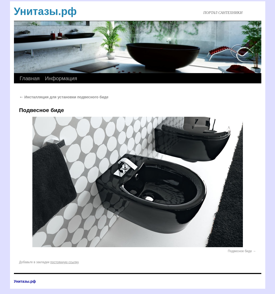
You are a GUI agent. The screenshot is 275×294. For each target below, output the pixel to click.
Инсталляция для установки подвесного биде (63, 97)
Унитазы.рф (45, 11)
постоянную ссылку (64, 262)
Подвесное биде (240, 251)
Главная (30, 78)
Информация (61, 78)
